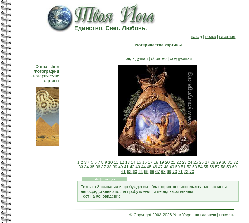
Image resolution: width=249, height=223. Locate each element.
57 (217, 167)
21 (173, 162)
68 (163, 171)
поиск (210, 36)
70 (174, 171)
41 (126, 167)
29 (218, 162)
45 (149, 167)
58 (223, 167)
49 (172, 167)
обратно (159, 58)
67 (157, 171)
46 (155, 167)
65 (146, 171)
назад (196, 36)
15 (138, 162)
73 (191, 171)
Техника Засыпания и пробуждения (114, 186)
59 (228, 167)
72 (186, 171)
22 (179, 162)
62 (129, 171)
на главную (205, 214)
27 (207, 162)
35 (92, 167)
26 (201, 162)
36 (98, 167)
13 (127, 162)
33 (81, 167)
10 (110, 162)
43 (137, 167)
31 (230, 162)
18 (156, 162)
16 (144, 162)
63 (135, 171)
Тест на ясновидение (101, 196)
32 (235, 162)
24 (190, 162)
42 (132, 167)
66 (152, 171)
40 (120, 167)
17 (150, 162)
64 (140, 171)
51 (183, 167)
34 (86, 167)
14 (133, 162)
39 (115, 167)
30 (224, 162)
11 (116, 162)
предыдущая (135, 58)
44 (143, 167)
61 (123, 171)
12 (122, 162)
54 (200, 167)
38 (109, 167)
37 (103, 167)
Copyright (142, 214)
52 (189, 167)
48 (166, 167)
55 (206, 167)
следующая (181, 58)
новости (227, 214)
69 (169, 171)
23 (184, 162)
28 (212, 162)
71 (180, 171)
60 (234, 167)
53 (194, 167)
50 (177, 167)
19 (161, 162)
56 (212, 167)
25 (195, 162)
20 (167, 162)
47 (160, 167)
